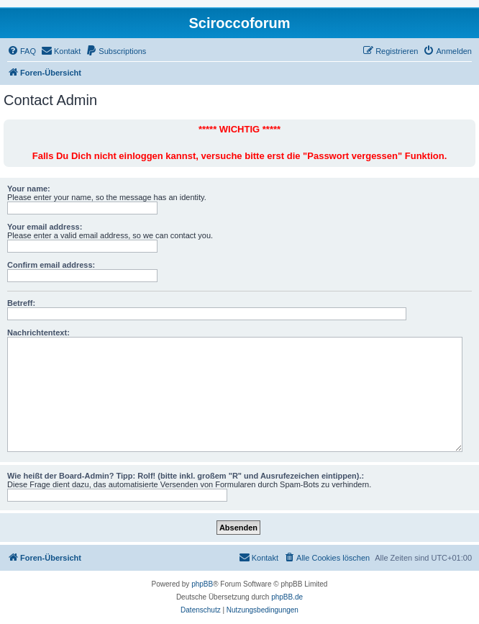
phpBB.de (287, 597)
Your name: (28, 188)
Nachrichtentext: (38, 332)
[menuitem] (21, 51)
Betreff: (21, 303)
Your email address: (44, 226)
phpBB (202, 584)
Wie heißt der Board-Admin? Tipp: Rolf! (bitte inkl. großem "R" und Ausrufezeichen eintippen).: (185, 475)
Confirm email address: (51, 265)
